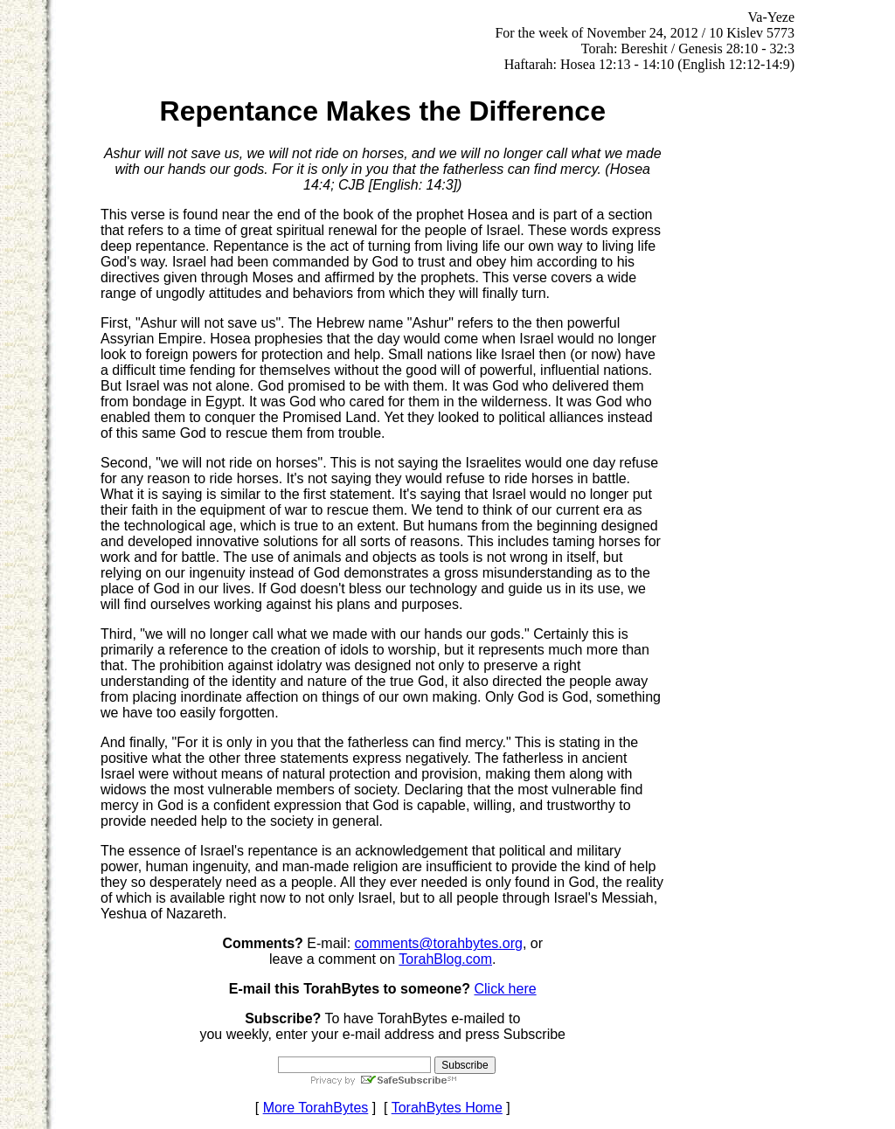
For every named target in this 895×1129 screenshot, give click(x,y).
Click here (505, 988)
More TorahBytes (316, 1107)
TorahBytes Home (447, 1107)
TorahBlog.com (445, 959)
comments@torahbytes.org (439, 943)
